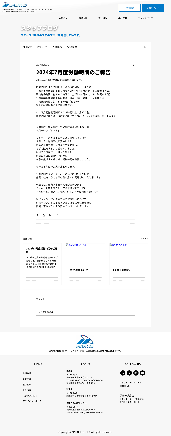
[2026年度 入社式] (85, 254)
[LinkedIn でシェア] (50, 215)
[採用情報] (130, 8)
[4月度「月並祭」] (129, 254)
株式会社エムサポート (130, 402)
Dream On (125, 385)
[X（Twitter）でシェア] (44, 215)
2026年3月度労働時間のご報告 (41, 250)
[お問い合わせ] (153, 8)
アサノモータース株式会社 (131, 398)
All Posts (27, 47)
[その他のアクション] (133, 64)
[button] (145, 47)
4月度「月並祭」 (122, 270)
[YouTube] (142, 373)
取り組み (27, 384)
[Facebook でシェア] (37, 215)
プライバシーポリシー (33, 401)
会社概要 (27, 390)
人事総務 (57, 47)
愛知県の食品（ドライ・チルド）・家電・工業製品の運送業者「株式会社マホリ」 (85, 350)
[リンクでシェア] (57, 215)
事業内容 (27, 378)
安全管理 (72, 47)
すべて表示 (143, 238)
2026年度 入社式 (78, 270)
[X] (122, 373)
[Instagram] (136, 373)
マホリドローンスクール (130, 382)
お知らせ (42, 47)
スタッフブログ (30, 395)
